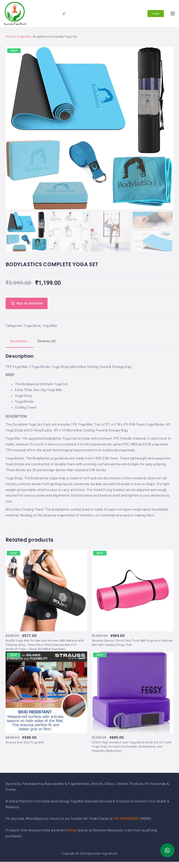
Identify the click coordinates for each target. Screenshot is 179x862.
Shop (73, 830)
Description (19, 341)
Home (10, 36)
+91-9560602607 (127, 819)
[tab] (18, 342)
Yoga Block (32, 326)
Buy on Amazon (30, 303)
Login (155, 13)
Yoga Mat (23, 36)
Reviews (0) (46, 341)
